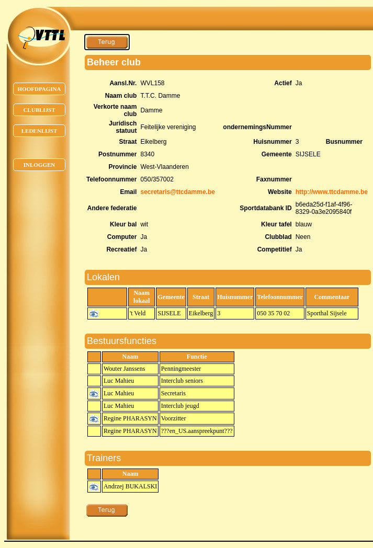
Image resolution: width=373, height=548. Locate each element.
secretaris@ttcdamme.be (177, 192)
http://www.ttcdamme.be (332, 192)
